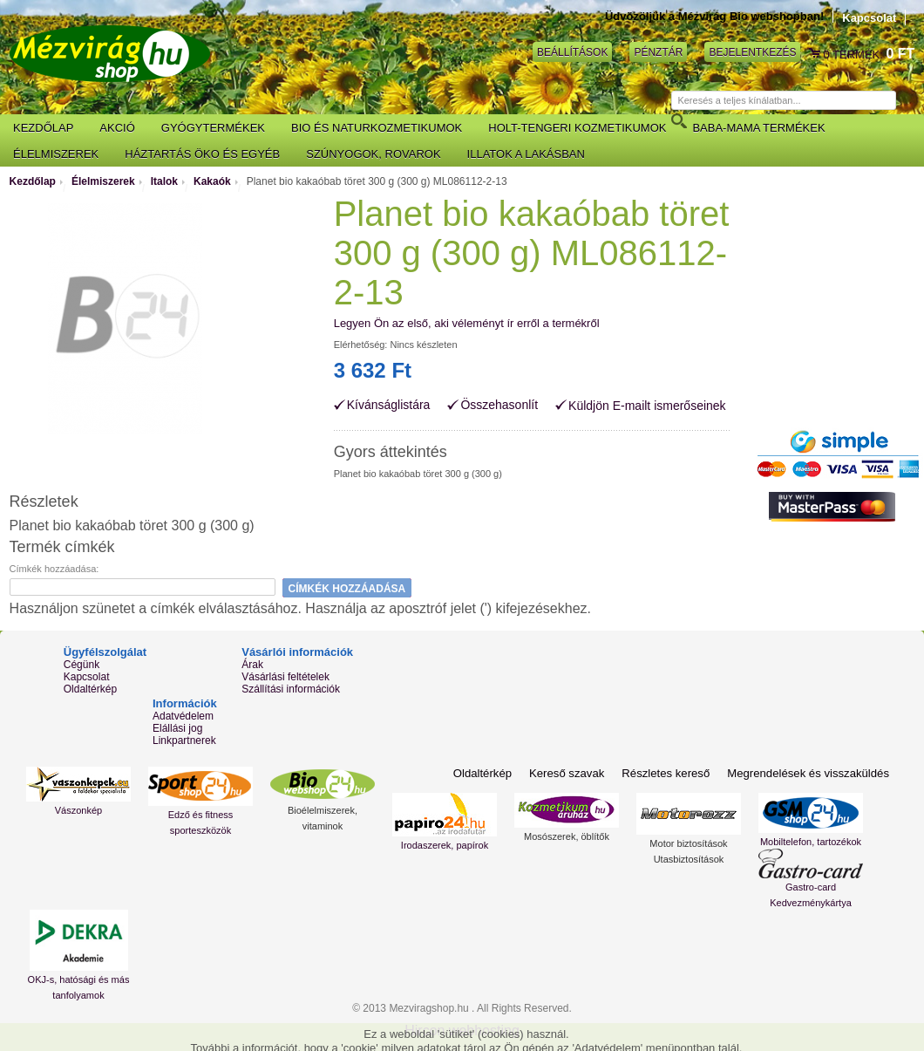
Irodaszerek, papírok (444, 845)
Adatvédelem (183, 716)
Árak (252, 665)
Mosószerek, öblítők (566, 836)
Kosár (816, 54)
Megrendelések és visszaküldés (809, 773)
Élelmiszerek (103, 181)
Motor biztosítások (688, 843)
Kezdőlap (33, 181)
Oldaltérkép (90, 689)
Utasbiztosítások (689, 859)
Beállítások (572, 51)
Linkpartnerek (184, 740)
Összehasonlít (499, 405)
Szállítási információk (290, 689)
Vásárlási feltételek (285, 677)
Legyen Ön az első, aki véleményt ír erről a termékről (467, 323)
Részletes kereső (668, 773)
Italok (164, 181)
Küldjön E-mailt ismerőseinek (647, 406)
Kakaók (212, 181)
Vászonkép (78, 810)
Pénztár (658, 51)
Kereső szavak (570, 773)
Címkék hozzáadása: (54, 568)
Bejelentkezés (752, 51)
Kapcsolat (869, 17)
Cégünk (81, 665)
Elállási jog (177, 728)
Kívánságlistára (389, 405)
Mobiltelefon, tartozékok (810, 841)
